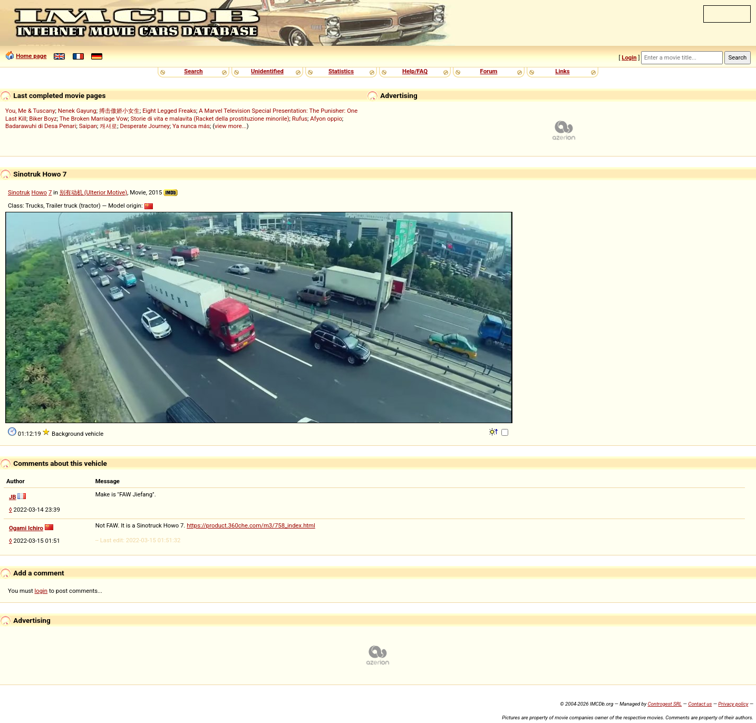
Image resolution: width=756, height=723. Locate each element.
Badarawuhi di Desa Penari (40, 126)
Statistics (341, 71)
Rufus (299, 118)
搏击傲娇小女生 (119, 110)
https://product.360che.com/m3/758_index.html (251, 525)
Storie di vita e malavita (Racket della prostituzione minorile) (209, 118)
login (41, 590)
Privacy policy (733, 704)
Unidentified (267, 71)
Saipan (88, 126)
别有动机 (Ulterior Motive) (93, 192)
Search (193, 71)
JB (12, 497)
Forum (489, 71)
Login (629, 57)
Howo (39, 192)
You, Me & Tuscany (30, 110)
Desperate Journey (145, 126)
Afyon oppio (326, 118)
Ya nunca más (191, 126)
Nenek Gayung (77, 110)
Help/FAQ (415, 71)
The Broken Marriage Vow (94, 118)
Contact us (700, 704)
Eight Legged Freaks (169, 110)
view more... (231, 126)
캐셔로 (108, 126)
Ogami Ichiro (26, 528)
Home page (31, 56)
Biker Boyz (43, 118)
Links (562, 71)
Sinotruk (19, 192)
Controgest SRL (664, 704)
